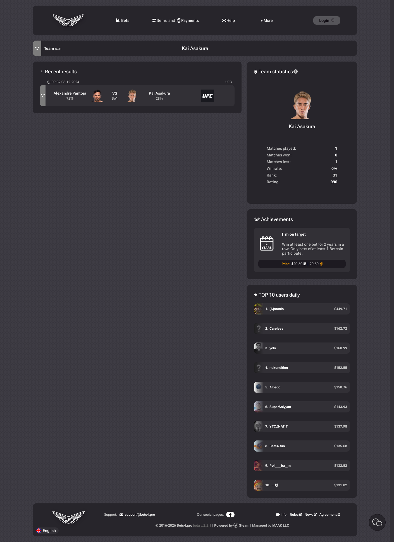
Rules (294, 515)
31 (335, 175)
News (309, 515)
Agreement (328, 515)
